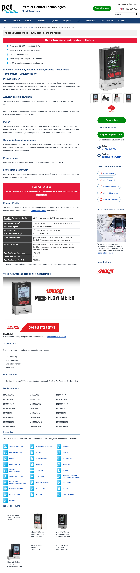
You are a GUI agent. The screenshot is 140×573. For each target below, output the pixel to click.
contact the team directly (56, 337)
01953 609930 (128, 9)
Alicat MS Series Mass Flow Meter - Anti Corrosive (38, 534)
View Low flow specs (109, 199)
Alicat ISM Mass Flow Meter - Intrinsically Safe (62, 547)
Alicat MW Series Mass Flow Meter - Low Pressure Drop (63, 534)
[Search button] (137, 14)
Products (28, 21)
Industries (42, 21)
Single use (67, 21)
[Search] (126, 14)
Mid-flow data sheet (38, 211)
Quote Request (102, 8)
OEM (78, 21)
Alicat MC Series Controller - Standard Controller (14, 564)
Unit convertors (107, 21)
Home (5, 21)
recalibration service (105, 253)
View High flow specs (109, 186)
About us (16, 21)
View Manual (106, 180)
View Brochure (107, 173)
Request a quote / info (111, 134)
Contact (121, 21)
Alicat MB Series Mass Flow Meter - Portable (14, 517)
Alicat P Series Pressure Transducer (36, 547)
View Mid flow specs (109, 193)
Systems (54, 21)
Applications (91, 21)
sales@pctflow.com (127, 4)
